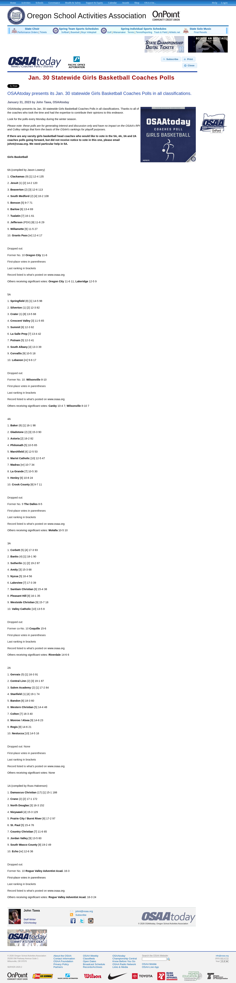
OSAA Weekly (90, 955)
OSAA (118, 955)
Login (224, 2)
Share (25, 86)
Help (214, 2)
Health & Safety (73, 2)
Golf (109, 32)
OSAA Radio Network (124, 964)
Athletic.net (174, 32)
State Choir (32, 28)
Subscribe (78, 915)
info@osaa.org (222, 956)
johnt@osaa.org (81, 911)
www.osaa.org (56, 274)
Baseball (75, 32)
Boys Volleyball (88, 32)
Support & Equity (94, 2)
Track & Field (160, 32)
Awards (125, 2)
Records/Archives (92, 967)
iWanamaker (119, 32)
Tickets (43, 32)
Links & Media (120, 967)
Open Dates (89, 961)
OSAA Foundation (63, 961)
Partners (58, 967)
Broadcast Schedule (94, 964)
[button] (171, 59)
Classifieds (89, 958)
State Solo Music (200, 28)
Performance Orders (28, 32)
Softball (65, 32)
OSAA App (150, 967)
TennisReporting (144, 32)
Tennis (131, 32)
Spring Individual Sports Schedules (143, 28)
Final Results (200, 32)
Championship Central (124, 958)
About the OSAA (62, 955)
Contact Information (64, 958)
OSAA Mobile (149, 964)
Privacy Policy (61, 964)
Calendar (112, 2)
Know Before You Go (123, 961)
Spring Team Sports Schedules (79, 28)
